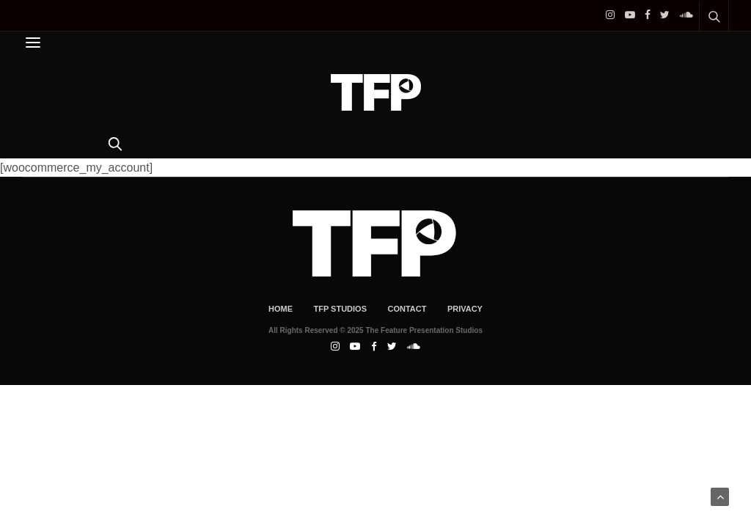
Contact (406, 308)
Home (280, 308)
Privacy (465, 308)
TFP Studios (340, 308)
